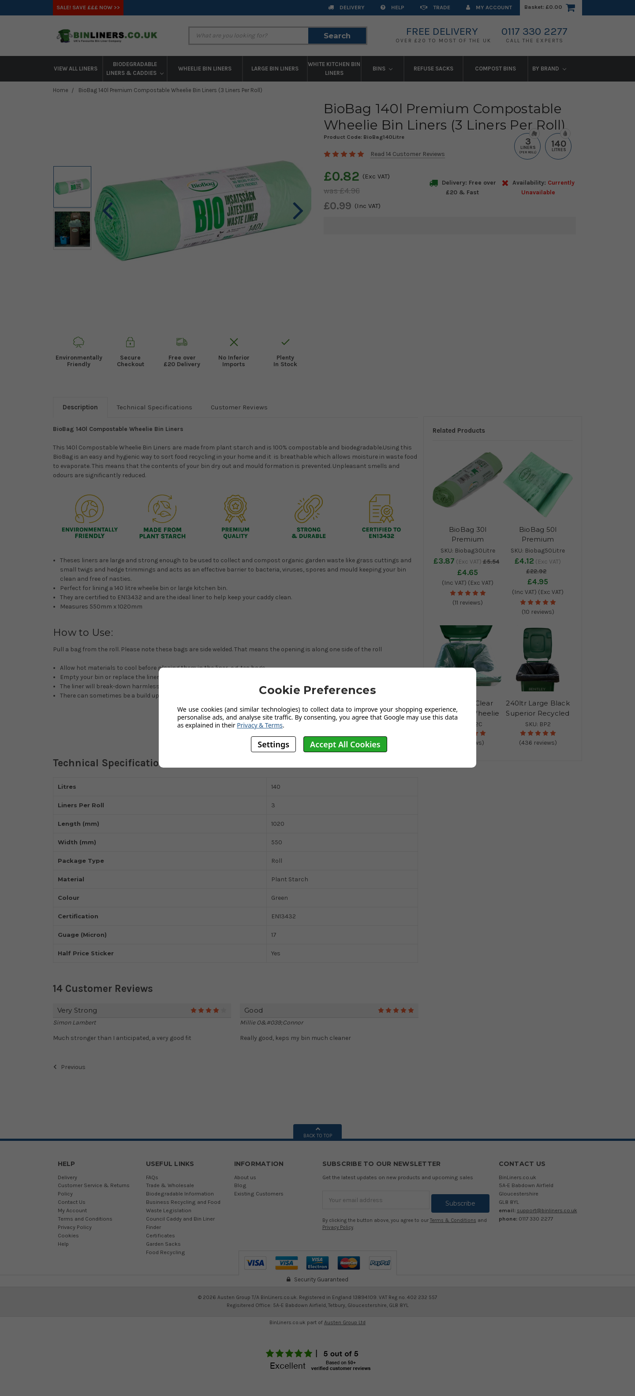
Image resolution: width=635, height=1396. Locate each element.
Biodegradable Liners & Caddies (135, 68)
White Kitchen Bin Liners (334, 68)
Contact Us (72, 1202)
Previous (69, 1066)
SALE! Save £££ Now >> (88, 7)
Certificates (160, 1235)
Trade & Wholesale (170, 1185)
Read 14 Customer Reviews (407, 154)
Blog (240, 1185)
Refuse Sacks (433, 68)
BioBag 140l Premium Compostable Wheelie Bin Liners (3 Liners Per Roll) (170, 90)
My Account (489, 7)
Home (60, 90)
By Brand (549, 68)
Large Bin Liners (275, 68)
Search (337, 35)
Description (80, 407)
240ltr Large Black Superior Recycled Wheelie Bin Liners (537, 713)
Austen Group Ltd (345, 1322)
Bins (382, 68)
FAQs (152, 1177)
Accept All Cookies (345, 744)
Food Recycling (165, 1252)
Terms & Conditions (453, 1217)
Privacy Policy (75, 1227)
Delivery (346, 7)
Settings (273, 744)
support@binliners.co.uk (547, 1210)
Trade (435, 7)
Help (392, 7)
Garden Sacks (163, 1243)
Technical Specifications (154, 407)
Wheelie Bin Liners (205, 68)
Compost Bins (495, 68)
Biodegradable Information (180, 1193)
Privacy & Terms (260, 725)
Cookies (68, 1235)
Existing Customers (259, 1193)
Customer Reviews (239, 407)
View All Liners (75, 68)
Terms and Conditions (85, 1218)
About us (245, 1177)
